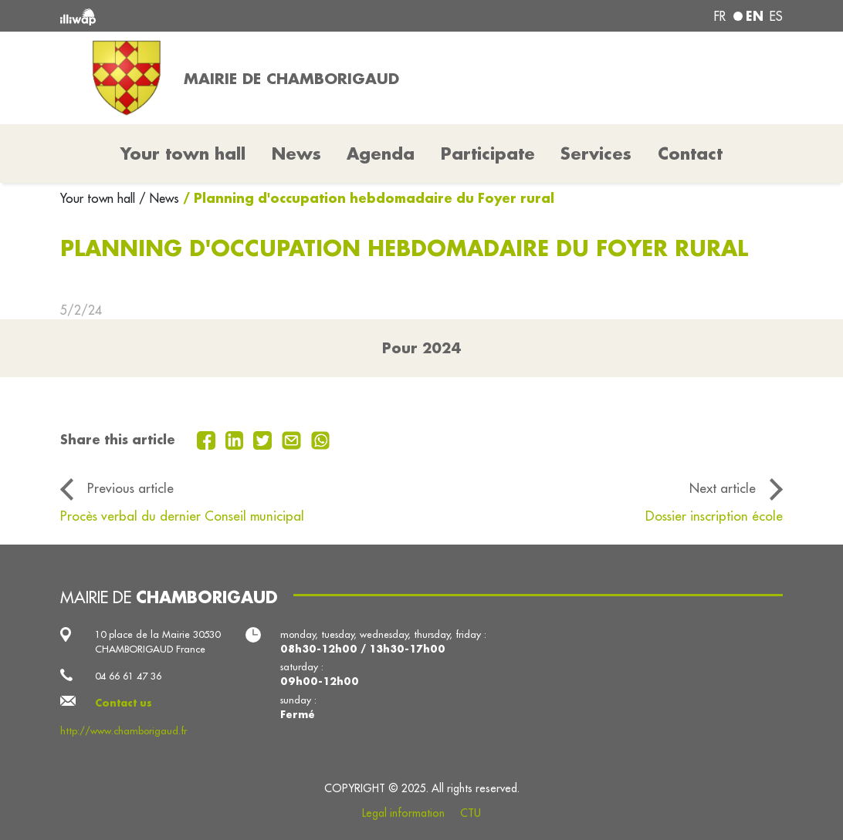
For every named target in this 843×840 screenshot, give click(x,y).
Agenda (381, 153)
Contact (690, 153)
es (776, 16)
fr (720, 16)
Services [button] (595, 153)
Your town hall (99, 198)
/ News (159, 198)
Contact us (123, 703)
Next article (722, 488)
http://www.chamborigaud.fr (123, 730)
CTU (470, 813)
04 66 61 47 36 (128, 676)
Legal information (403, 813)
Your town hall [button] (182, 153)
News (296, 153)
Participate (488, 153)
